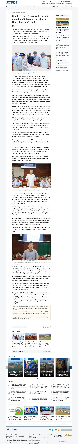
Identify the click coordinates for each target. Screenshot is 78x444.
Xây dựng (14, 6)
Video (63, 6)
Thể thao (47, 6)
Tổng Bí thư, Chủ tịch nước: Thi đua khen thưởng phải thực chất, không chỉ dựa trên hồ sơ (19, 386)
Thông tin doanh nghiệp (15, 404)
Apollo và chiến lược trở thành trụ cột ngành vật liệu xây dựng (30, 418)
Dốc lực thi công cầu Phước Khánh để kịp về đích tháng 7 (40, 398)
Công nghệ (52, 6)
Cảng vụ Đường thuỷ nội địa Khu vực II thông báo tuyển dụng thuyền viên (15, 418)
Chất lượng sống (33, 6)
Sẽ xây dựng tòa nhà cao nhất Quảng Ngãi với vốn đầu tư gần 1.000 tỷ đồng (47, 373)
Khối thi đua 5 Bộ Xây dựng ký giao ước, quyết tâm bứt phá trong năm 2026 (61, 392)
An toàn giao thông (60, 3)
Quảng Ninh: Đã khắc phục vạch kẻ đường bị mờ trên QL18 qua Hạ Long (62, 62)
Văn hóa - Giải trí (41, 6)
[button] (37, 378)
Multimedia (67, 6)
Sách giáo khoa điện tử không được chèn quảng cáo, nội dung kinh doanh (61, 399)
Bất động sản (52, 3)
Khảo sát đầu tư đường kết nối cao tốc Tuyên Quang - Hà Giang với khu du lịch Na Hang (62, 38)
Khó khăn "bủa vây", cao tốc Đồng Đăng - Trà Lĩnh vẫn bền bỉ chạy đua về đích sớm (62, 30)
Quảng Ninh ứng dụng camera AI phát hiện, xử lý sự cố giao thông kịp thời (62, 68)
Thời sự (9, 6)
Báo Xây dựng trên (20, 327)
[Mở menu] (71, 6)
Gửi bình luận (46, 351)
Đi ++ (60, 6)
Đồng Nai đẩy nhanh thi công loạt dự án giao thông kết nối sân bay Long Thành (62, 46)
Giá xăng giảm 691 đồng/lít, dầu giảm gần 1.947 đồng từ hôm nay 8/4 (31, 373)
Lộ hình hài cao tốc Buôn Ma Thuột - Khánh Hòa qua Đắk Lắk (44, 344)
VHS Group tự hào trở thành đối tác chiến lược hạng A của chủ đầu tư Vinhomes (34, 424)
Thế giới (57, 6)
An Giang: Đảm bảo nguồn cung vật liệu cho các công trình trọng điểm (18, 399)
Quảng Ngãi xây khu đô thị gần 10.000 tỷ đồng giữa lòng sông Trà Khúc (15, 373)
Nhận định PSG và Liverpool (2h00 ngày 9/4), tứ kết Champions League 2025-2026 (61, 386)
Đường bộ (23, 12)
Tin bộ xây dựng (68, 3)
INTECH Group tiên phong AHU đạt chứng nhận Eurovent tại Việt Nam (47, 418)
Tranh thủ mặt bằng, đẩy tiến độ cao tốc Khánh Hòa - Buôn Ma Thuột (18, 344)
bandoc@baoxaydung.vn (37, 440)
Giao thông (18, 6)
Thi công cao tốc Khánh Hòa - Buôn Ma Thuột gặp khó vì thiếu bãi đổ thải (31, 344)
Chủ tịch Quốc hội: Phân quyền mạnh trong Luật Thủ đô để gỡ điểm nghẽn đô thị (39, 386)
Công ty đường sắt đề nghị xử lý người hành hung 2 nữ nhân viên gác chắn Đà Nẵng (63, 373)
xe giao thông (45, 3)
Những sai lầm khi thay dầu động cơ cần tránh (39, 392)
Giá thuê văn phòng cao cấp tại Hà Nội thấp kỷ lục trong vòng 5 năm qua (18, 392)
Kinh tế (23, 6)
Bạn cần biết (11, 424)
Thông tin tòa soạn (66, 429)
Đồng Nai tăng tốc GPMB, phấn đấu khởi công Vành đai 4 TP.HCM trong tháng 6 (62, 55)
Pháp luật (27, 6)
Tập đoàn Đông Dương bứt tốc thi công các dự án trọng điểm (63, 418)
